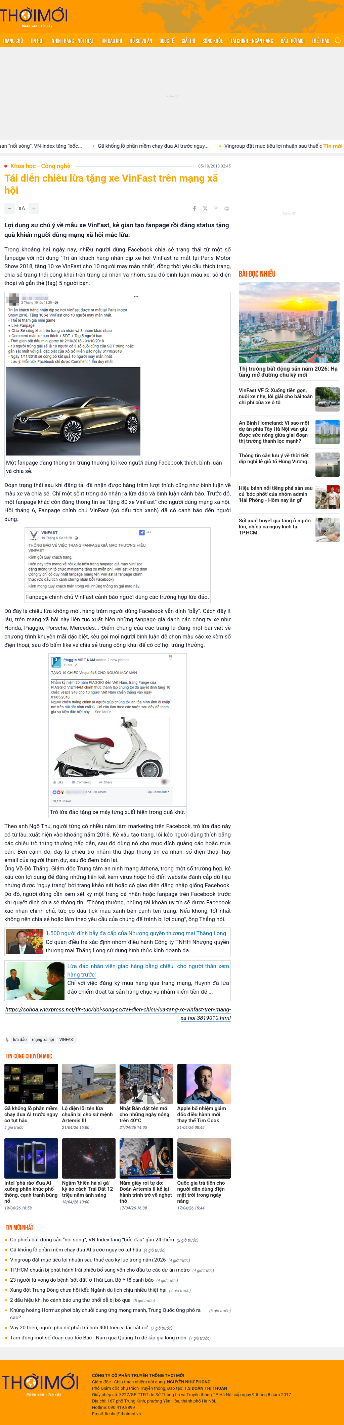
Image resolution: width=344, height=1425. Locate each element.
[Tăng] (34, 208)
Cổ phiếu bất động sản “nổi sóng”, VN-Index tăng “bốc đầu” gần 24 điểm (104, 1240)
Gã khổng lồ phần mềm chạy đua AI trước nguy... (168, 146)
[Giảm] (9, 208)
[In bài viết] (227, 208)
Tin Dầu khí (111, 40)
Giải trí (188, 40)
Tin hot (37, 40)
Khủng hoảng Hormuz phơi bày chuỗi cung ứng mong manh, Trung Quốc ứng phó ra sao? (120, 1314)
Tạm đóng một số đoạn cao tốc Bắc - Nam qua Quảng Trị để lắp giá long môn (110, 1338)
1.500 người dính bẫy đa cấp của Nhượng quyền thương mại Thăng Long (136, 933)
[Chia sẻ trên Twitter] (205, 208)
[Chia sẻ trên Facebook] (194, 208)
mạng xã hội (43, 1039)
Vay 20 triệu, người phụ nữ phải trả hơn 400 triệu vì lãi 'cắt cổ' (91, 1328)
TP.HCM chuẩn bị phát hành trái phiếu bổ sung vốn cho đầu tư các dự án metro (112, 1270)
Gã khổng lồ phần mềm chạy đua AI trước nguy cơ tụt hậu (88, 1250)
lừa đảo (20, 1039)
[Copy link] (216, 208)
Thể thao (320, 40)
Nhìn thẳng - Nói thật (73, 40)
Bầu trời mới (292, 40)
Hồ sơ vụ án (141, 40)
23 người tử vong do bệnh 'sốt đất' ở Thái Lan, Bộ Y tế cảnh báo (94, 1280)
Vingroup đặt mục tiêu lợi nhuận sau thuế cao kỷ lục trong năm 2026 (100, 1260)
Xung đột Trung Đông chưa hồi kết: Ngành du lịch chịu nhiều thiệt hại (100, 1290)
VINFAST (67, 1039)
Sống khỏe (213, 40)
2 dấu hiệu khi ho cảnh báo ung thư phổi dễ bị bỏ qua (82, 1300)
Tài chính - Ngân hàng (251, 40)
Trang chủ (13, 40)
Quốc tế (167, 40)
